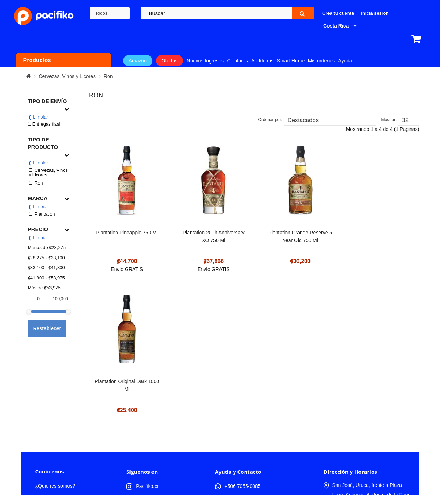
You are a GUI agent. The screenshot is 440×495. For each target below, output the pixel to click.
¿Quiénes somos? (55, 408)
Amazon (138, 61)
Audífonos (262, 61)
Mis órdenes (321, 61)
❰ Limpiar (38, 117)
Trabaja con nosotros (58, 419)
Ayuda (345, 61)
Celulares (237, 61)
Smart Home (291, 61)
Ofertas (170, 61)
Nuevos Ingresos (205, 61)
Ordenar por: (270, 119)
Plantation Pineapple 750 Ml (126, 232)
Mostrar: (389, 119)
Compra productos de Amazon (68, 453)
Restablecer (47, 328)
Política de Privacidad (59, 442)
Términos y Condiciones (61, 431)
